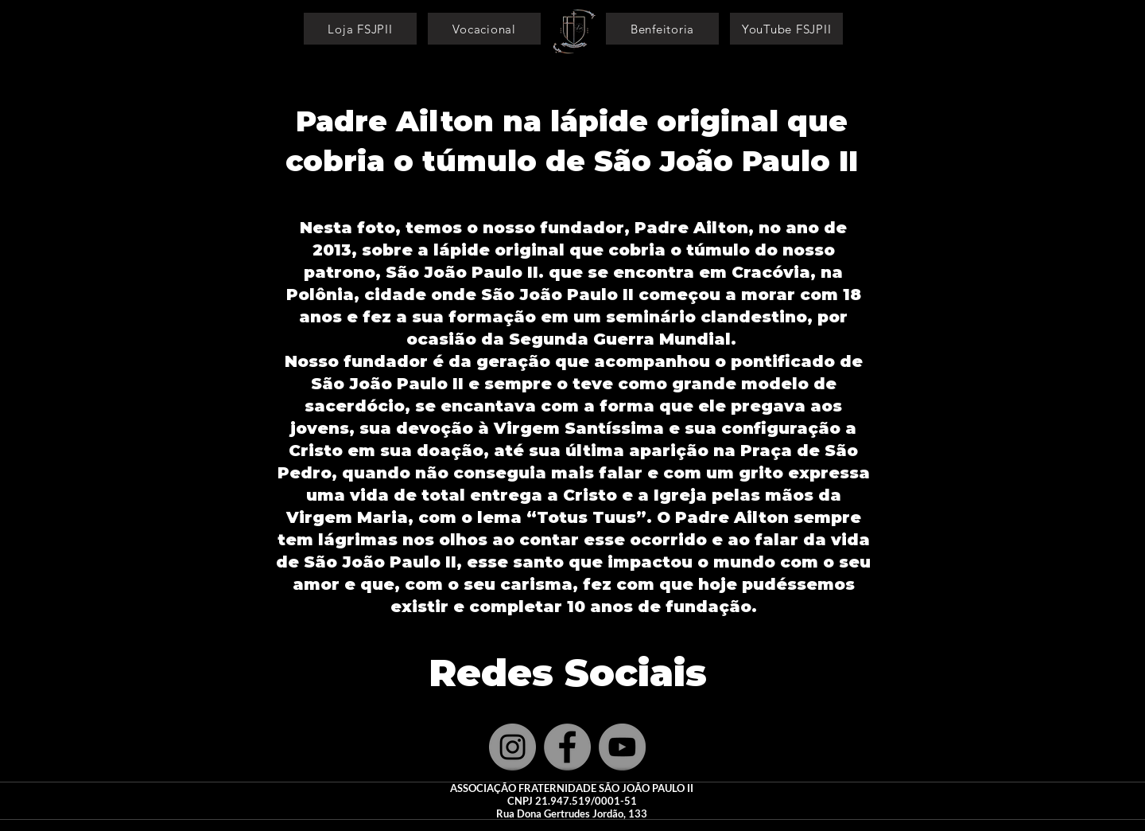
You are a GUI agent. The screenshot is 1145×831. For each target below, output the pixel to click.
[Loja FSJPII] (360, 29)
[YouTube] (622, 747)
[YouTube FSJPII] (786, 29)
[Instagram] (512, 747)
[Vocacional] (484, 29)
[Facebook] (567, 747)
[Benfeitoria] (662, 29)
